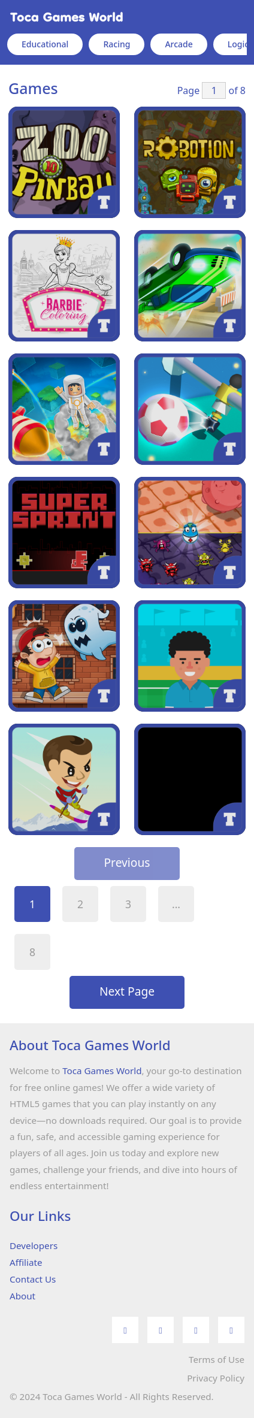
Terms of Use (216, 1359)
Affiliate (26, 1262)
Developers (34, 1245)
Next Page (127, 991)
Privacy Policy (215, 1378)
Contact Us (33, 1279)
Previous (127, 862)
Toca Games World (101, 1071)
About (22, 1296)
